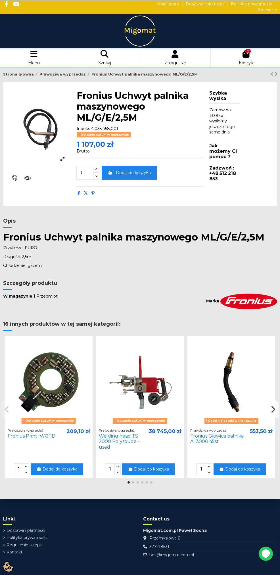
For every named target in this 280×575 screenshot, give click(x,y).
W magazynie (17, 296)
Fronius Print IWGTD (31, 436)
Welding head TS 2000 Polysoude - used (119, 441)
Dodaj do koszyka (129, 172)
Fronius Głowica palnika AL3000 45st (217, 438)
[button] (129, 482)
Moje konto (168, 4)
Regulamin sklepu (24, 544)
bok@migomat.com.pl (171, 554)
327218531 (159, 546)
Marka (212, 301)
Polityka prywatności (252, 4)
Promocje (267, 9)
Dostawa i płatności (205, 4)
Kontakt (14, 552)
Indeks (83, 128)
